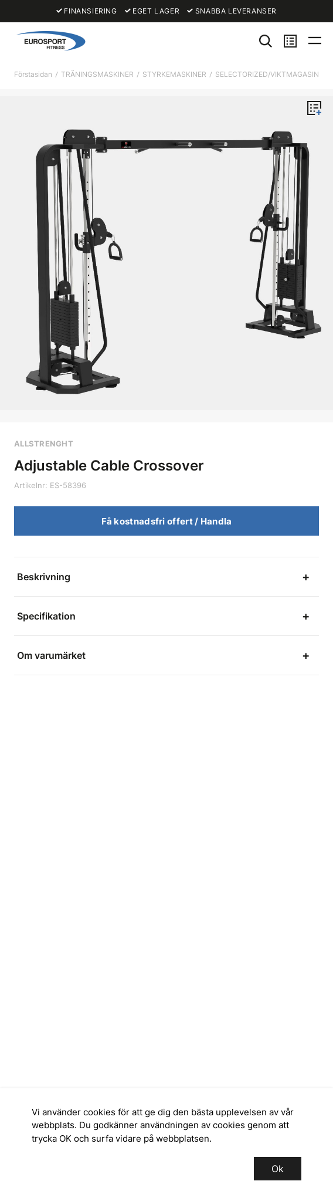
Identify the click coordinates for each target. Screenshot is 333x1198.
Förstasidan (33, 74)
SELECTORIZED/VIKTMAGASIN (267, 74)
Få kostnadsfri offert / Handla (166, 521)
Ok (277, 1169)
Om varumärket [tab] (51, 655)
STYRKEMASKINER (174, 74)
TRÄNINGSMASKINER (97, 74)
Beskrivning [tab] (43, 577)
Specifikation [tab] (46, 616)
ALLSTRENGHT (43, 443)
